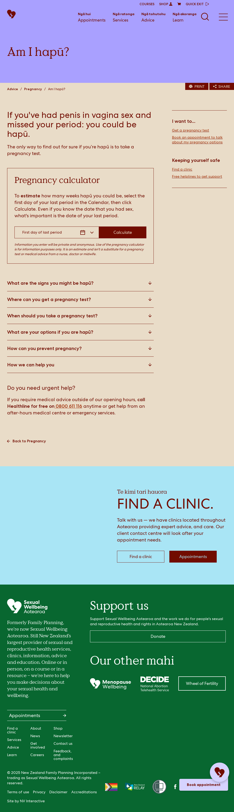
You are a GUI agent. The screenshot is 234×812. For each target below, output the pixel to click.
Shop (58, 728)
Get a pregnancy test (190, 130)
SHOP (165, 4)
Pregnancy (33, 89)
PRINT (197, 86)
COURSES (147, 4)
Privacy (39, 792)
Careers (37, 754)
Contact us (63, 743)
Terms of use (18, 792)
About (35, 728)
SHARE (221, 86)
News (35, 735)
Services (123, 17)
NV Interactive (32, 801)
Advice (153, 17)
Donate (158, 636)
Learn (184, 17)
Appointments (92, 17)
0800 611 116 (68, 406)
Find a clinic (182, 169)
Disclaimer (58, 792)
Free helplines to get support (197, 176)
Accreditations (84, 792)
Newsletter (63, 735)
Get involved (37, 745)
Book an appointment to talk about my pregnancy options (197, 140)
